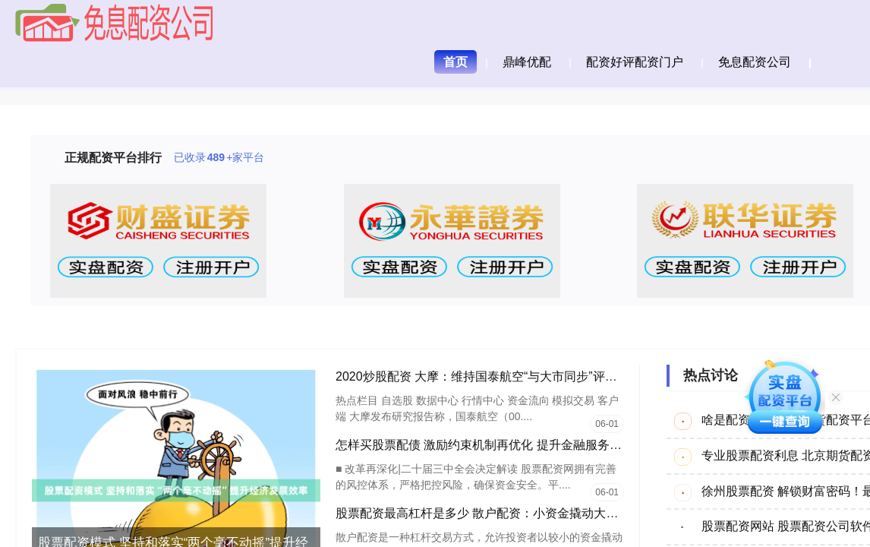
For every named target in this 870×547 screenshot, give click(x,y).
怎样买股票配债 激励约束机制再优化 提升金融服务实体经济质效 (509, 444)
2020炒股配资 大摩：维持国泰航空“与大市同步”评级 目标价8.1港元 (517, 376)
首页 (455, 61)
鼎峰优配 (527, 61)
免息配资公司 (754, 61)
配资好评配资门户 (634, 61)
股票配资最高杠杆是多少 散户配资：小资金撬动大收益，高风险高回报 (525, 513)
